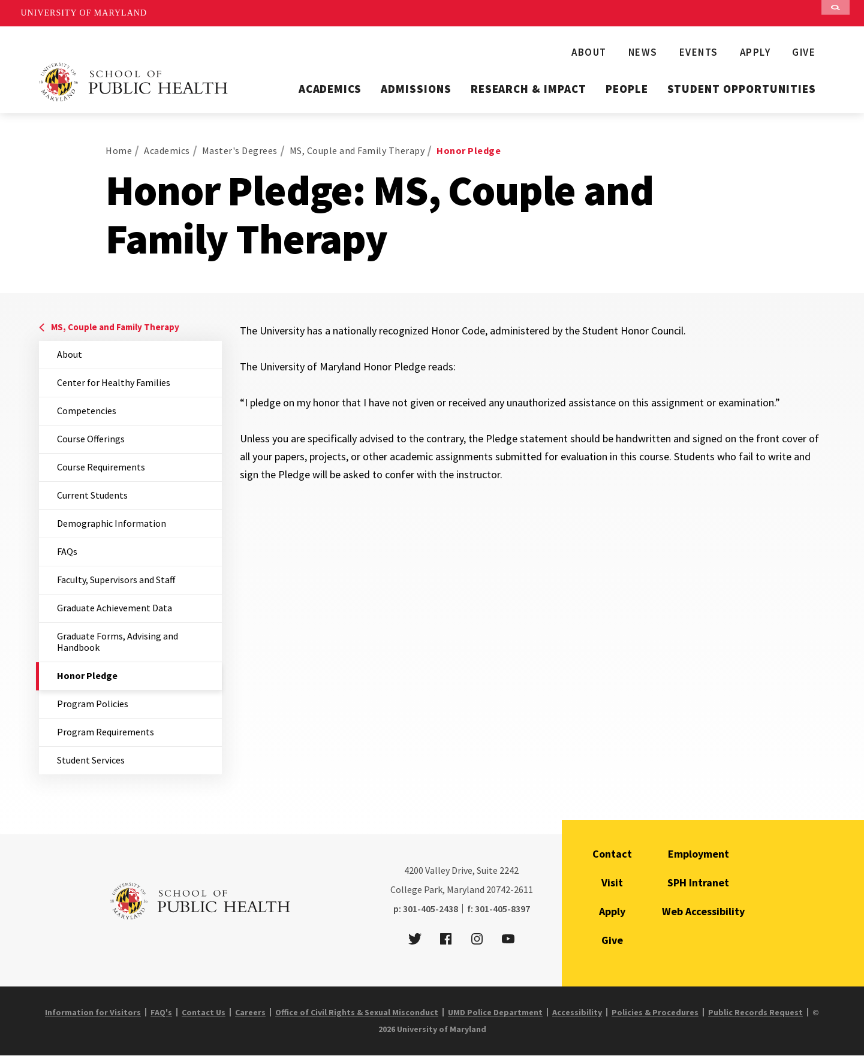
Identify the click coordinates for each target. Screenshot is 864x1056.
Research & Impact (528, 89)
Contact (612, 854)
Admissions (416, 89)
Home (119, 150)
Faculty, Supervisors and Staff (116, 580)
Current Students (92, 495)
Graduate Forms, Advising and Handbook (117, 641)
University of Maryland (84, 12)
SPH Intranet (698, 882)
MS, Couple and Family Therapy (357, 150)
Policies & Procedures (655, 1012)
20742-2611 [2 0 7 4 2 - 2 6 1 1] (509, 889)
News (643, 52)
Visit (612, 882)
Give (803, 52)
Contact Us (203, 1012)
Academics (330, 89)
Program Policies (92, 704)
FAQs (67, 551)
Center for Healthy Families (113, 382)
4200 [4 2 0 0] (413, 870)
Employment (698, 854)
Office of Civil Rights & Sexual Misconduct (356, 1012)
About (589, 52)
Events (698, 52)
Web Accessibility (703, 911)
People (627, 89)
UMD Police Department (495, 1012)
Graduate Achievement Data (114, 608)
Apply (755, 52)
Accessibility (577, 1012)
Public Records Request (755, 1012)
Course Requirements (101, 467)
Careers (250, 1012)
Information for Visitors (93, 1012)
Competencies (86, 411)
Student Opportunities (741, 89)
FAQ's (161, 1012)
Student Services (91, 760)
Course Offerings (91, 439)
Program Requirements (105, 732)
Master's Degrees (240, 150)
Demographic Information (111, 523)
